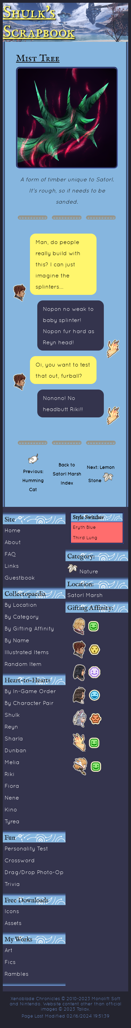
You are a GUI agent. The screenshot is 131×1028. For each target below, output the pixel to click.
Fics (10, 962)
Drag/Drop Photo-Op (34, 872)
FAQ (10, 554)
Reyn (11, 726)
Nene (12, 797)
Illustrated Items (27, 652)
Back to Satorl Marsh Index (67, 474)
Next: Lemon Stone (101, 473)
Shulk (12, 714)
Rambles (17, 973)
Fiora (12, 785)
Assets (13, 923)
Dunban (15, 750)
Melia (12, 762)
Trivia (12, 884)
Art (9, 950)
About (13, 542)
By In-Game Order (30, 691)
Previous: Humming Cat (33, 480)
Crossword (20, 860)
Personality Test (26, 848)
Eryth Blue (84, 527)
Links (12, 565)
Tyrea (12, 821)
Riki (10, 774)
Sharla (14, 738)
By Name (17, 640)
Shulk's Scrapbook (39, 22)
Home (13, 530)
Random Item (23, 664)
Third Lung (85, 537)
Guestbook (20, 577)
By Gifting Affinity (29, 628)
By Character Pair (29, 703)
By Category (22, 616)
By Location (21, 604)
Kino (11, 809)
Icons (12, 911)
